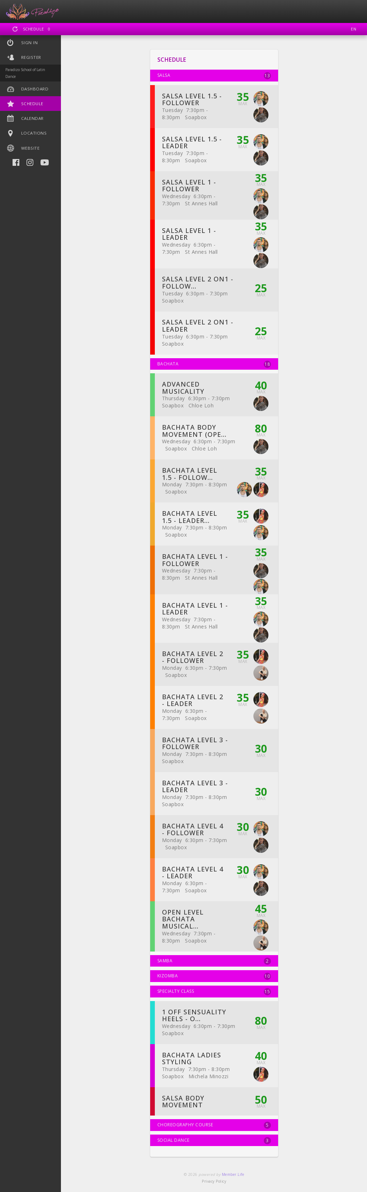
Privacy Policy (214, 1181)
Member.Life (233, 1174)
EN (353, 29)
